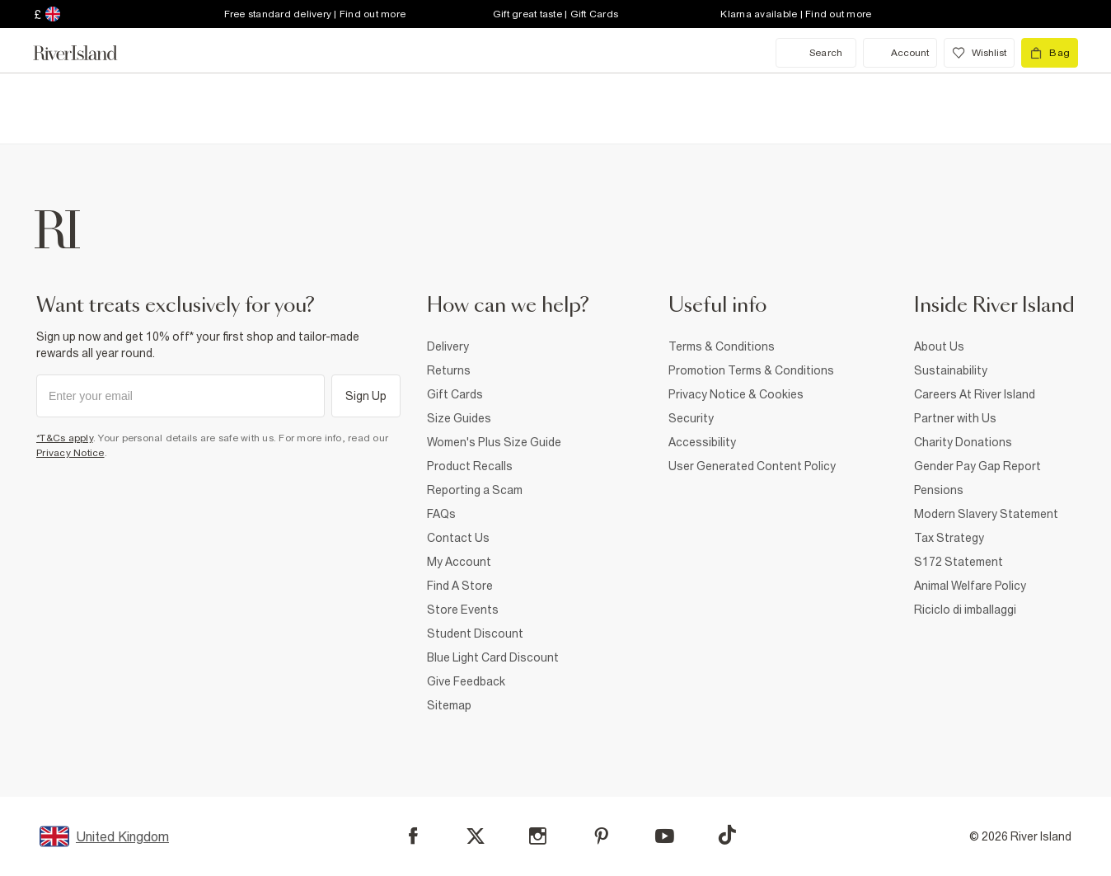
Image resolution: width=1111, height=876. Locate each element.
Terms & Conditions (721, 346)
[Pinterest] (601, 836)
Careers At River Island (974, 394)
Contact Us (458, 537)
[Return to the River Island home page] (87, 53)
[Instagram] (538, 836)
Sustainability (950, 370)
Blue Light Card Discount (493, 657)
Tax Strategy (949, 537)
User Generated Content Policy (752, 466)
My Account (459, 561)
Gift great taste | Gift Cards (555, 14)
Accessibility (702, 442)
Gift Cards (455, 394)
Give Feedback (466, 681)
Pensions (938, 490)
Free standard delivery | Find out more (315, 14)
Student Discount (475, 633)
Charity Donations (963, 442)
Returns (449, 370)
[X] (475, 836)
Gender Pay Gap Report (977, 466)
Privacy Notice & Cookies (736, 394)
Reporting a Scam (475, 490)
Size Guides (459, 418)
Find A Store (460, 585)
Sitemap (449, 705)
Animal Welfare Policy (970, 585)
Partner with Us (955, 418)
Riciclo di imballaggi (965, 609)
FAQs (441, 513)
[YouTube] (665, 836)
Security (691, 418)
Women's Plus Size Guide (494, 442)
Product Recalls (470, 466)
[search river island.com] (816, 53)
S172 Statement (958, 561)
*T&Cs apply (64, 438)
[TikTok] (727, 835)
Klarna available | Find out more (795, 14)
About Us (939, 346)
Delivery (448, 346)
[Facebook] (413, 836)
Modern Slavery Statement (986, 513)
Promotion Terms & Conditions (751, 370)
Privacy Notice (70, 453)
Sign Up (366, 396)
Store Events (463, 609)
